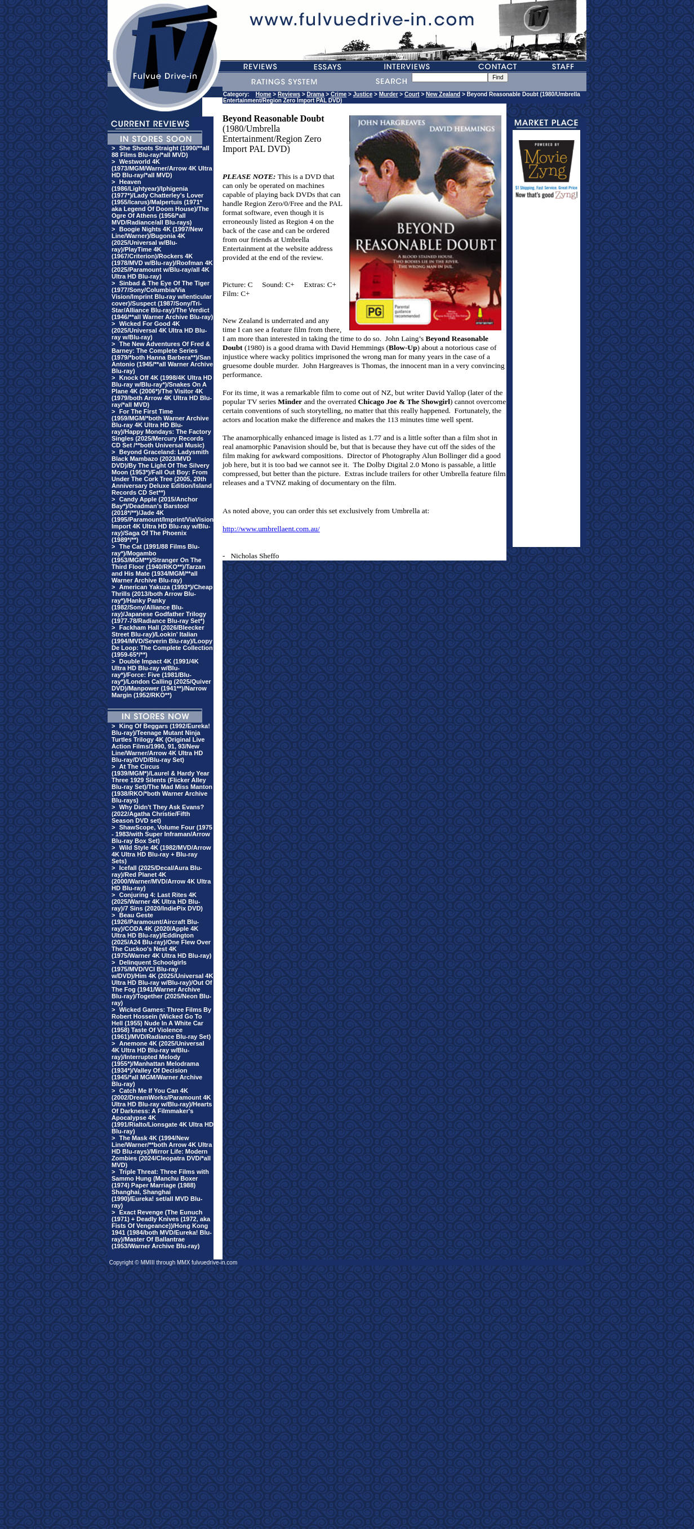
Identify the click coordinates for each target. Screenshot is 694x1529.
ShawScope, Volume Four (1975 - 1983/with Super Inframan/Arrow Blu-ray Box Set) (162, 834)
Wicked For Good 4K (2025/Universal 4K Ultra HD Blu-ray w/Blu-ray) (159, 330)
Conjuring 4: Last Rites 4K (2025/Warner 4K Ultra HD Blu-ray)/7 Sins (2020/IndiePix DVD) (157, 901)
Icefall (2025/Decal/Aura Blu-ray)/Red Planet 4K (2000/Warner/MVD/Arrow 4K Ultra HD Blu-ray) (161, 877)
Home (264, 94)
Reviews (289, 94)
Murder (388, 94)
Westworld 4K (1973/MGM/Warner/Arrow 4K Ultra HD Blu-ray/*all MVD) (162, 168)
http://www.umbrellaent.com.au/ (271, 528)
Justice (362, 94)
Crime (338, 94)
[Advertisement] (546, 378)
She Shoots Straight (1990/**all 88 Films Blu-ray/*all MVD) (161, 151)
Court (412, 94)
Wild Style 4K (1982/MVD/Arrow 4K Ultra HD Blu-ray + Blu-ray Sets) (161, 854)
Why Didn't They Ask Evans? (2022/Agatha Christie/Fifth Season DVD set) (158, 814)
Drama (315, 94)
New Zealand (443, 94)
